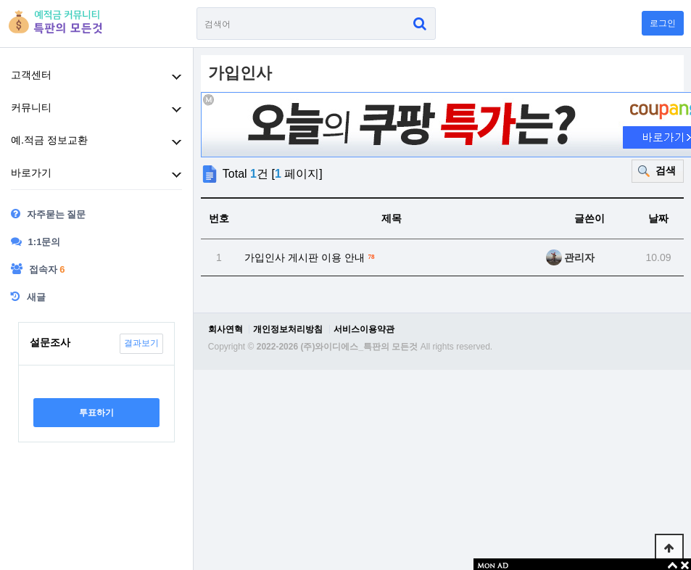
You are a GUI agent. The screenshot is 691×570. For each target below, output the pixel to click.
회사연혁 (225, 329)
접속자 (38, 269)
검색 (665, 170)
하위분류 (176, 76)
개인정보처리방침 (288, 329)
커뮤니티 (31, 107)
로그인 (663, 23)
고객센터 (31, 74)
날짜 (658, 218)
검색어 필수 (196, 7)
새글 (28, 296)
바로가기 (31, 172)
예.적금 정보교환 (49, 140)
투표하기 (96, 413)
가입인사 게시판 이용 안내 (311, 256)
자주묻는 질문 (48, 214)
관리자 (570, 257)
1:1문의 (35, 241)
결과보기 (141, 343)
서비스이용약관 (364, 329)
